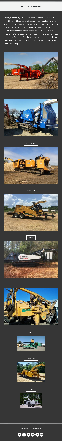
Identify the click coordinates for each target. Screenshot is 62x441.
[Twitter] (19, 435)
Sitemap (42, 429)
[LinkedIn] (37, 435)
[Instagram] (24, 435)
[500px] (41, 435)
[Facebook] (28, 435)
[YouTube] (33, 435)
